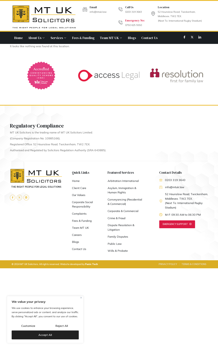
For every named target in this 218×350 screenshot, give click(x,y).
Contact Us (149, 38)
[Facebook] (184, 37)
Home (18, 38)
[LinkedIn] (199, 37)
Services (59, 38)
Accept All (45, 335)
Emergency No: (135, 20)
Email (93, 7)
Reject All (61, 326)
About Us (36, 38)
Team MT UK (111, 38)
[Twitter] (192, 37)
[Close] (81, 298)
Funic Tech (91, 264)
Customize (28, 326)
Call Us (129, 7)
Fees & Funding (83, 38)
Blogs (132, 38)
